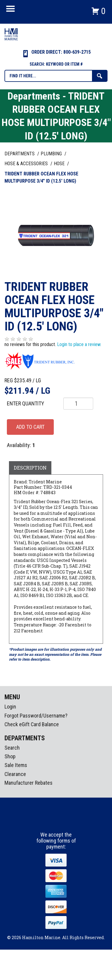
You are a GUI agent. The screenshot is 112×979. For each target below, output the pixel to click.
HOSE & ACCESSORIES (26, 163)
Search (12, 748)
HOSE (60, 163)
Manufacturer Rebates (28, 783)
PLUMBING (52, 154)
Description (30, 467)
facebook (45, 820)
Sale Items (15, 765)
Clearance (15, 774)
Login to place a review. (79, 344)
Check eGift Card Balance (31, 724)
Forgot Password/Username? (35, 715)
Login (10, 706)
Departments (20, 154)
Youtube (67, 820)
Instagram (56, 820)
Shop (10, 756)
